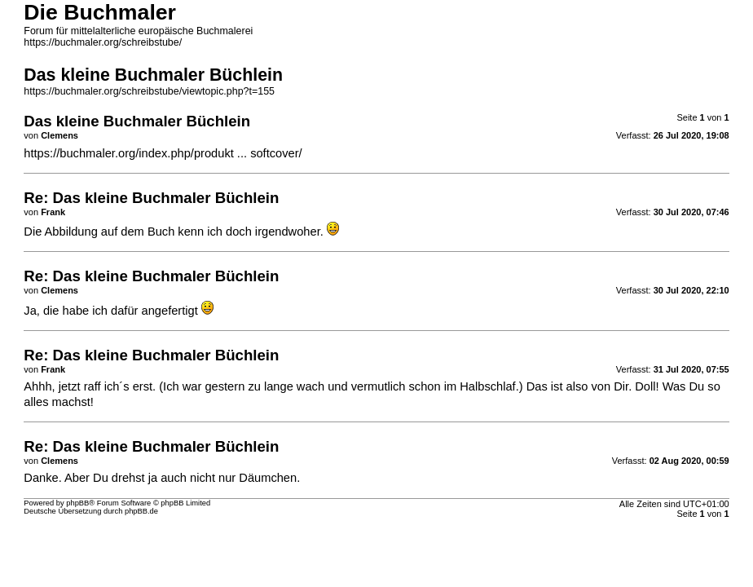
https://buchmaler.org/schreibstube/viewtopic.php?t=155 (149, 91)
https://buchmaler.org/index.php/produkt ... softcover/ (163, 153)
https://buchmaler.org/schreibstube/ (103, 42)
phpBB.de (141, 511)
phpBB (77, 503)
